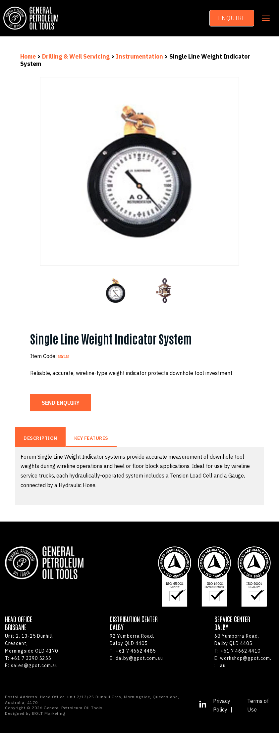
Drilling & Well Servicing (76, 56)
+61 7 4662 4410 (237, 651)
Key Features (91, 438)
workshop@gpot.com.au (242, 662)
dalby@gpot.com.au (136, 658)
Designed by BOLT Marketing (35, 713)
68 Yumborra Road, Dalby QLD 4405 (236, 639)
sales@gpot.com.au (31, 665)
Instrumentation (139, 56)
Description (40, 438)
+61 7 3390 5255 (28, 658)
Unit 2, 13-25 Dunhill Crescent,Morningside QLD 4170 (31, 643)
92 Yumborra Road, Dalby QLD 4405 (132, 639)
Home (28, 56)
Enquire (232, 18)
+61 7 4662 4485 (133, 651)
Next (244, 171)
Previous (35, 171)
